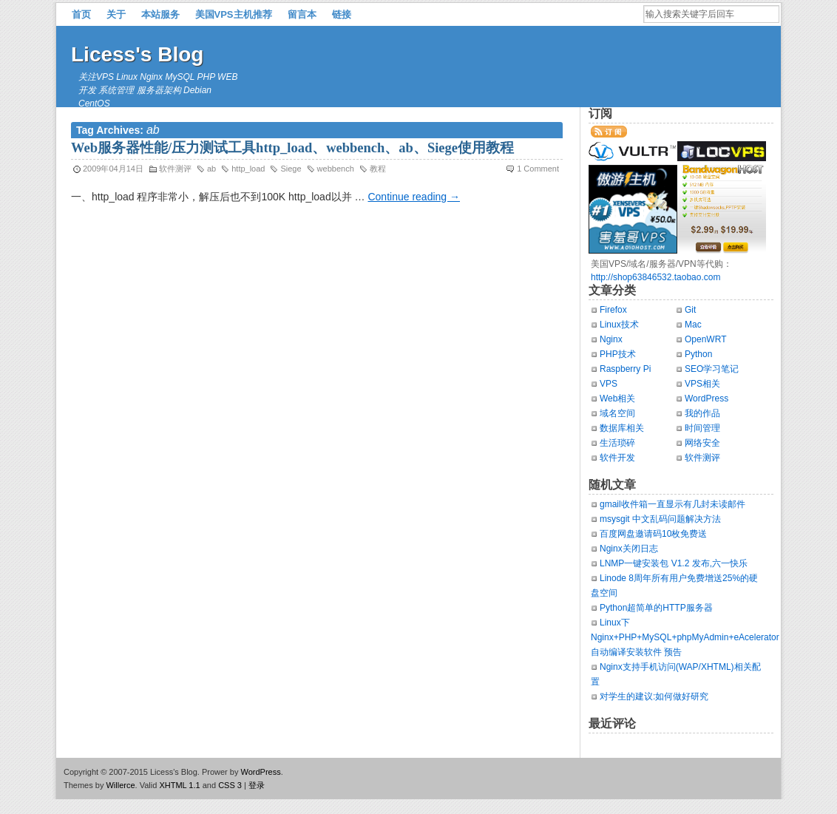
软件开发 (617, 457)
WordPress (706, 398)
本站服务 (160, 14)
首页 (81, 14)
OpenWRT (705, 339)
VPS (608, 384)
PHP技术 (618, 354)
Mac (693, 324)
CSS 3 (230, 785)
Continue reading (413, 197)
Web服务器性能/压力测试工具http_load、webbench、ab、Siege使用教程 (292, 147)
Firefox (613, 310)
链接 (341, 14)
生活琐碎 (617, 443)
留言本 (302, 14)
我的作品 (702, 413)
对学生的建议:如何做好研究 (654, 696)
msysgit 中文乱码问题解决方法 (660, 519)
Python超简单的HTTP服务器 (656, 608)
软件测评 (175, 168)
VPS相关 (702, 384)
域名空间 (617, 413)
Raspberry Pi (625, 369)
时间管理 (702, 428)
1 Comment (538, 168)
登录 (256, 785)
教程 (378, 168)
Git (690, 310)
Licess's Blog (137, 54)
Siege (290, 168)
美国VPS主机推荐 (233, 14)
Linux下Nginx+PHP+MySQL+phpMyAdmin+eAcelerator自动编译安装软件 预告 (685, 637)
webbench (335, 168)
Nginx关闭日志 (629, 548)
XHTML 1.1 (179, 785)
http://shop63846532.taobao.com (655, 277)
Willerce (120, 785)
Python (698, 354)
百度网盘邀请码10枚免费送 (653, 534)
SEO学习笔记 (712, 369)
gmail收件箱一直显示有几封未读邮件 (672, 504)
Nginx (611, 339)
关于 (116, 14)
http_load (248, 168)
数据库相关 (622, 428)
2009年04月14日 (113, 168)
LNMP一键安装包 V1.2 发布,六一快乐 (674, 563)
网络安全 (702, 443)
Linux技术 (619, 324)
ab (211, 168)
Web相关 (617, 398)
